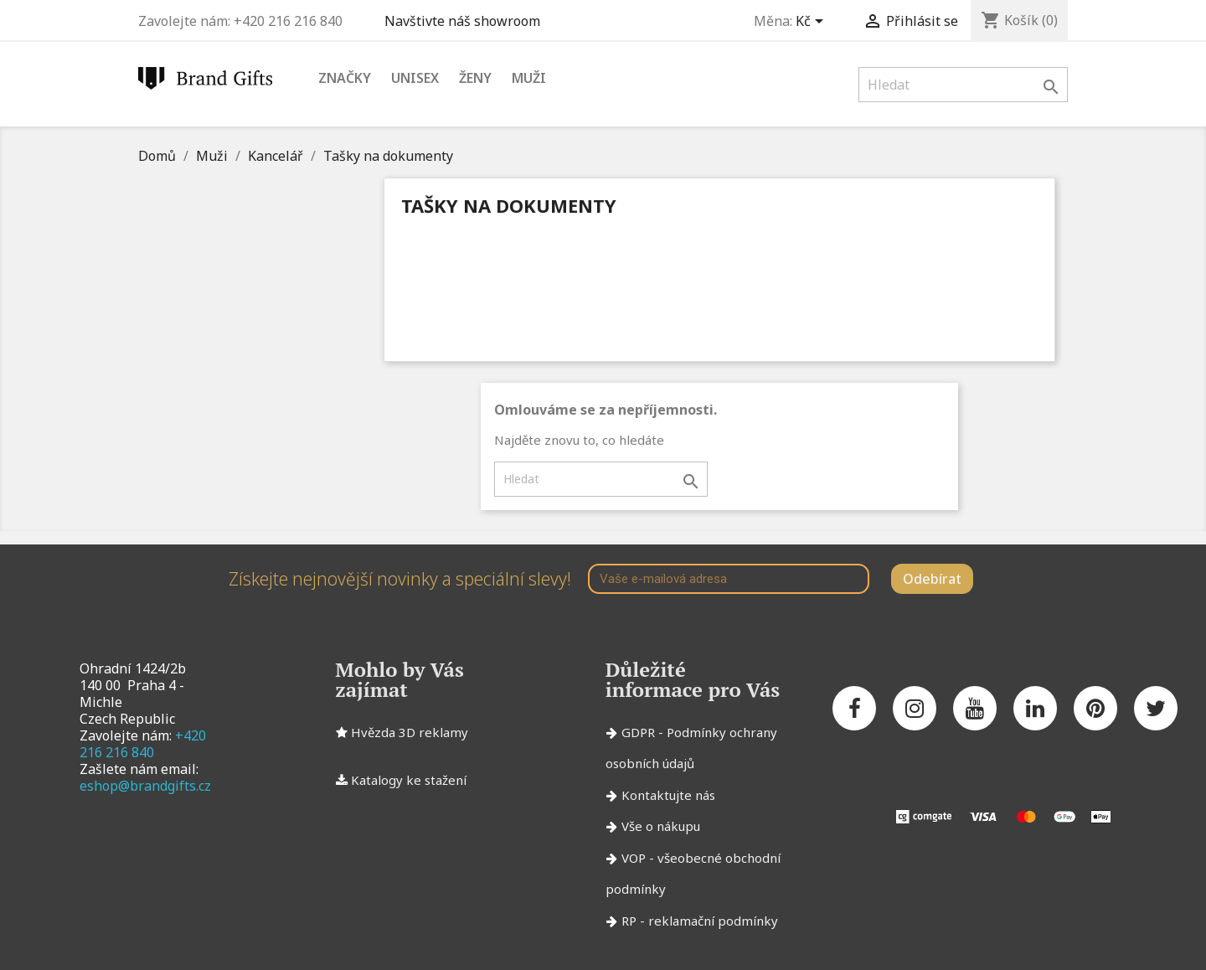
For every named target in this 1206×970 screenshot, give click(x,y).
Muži (529, 78)
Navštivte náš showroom (466, 21)
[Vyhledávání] (963, 84)
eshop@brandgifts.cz (145, 786)
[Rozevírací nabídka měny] (812, 23)
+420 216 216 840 (143, 743)
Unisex (415, 78)
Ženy (475, 78)
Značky (344, 78)
